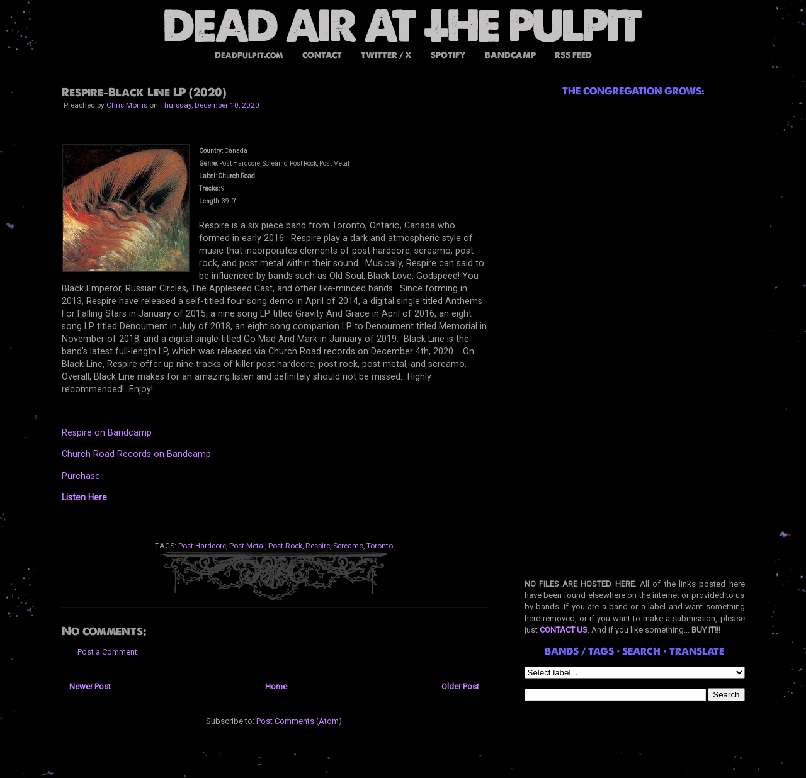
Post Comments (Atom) (299, 721)
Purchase (81, 476)
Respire (317, 545)
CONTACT (322, 55)
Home (276, 686)
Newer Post (90, 686)
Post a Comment (107, 652)
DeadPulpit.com (249, 55)
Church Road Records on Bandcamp (136, 454)
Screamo (348, 545)
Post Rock (285, 545)
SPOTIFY (448, 55)
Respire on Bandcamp (107, 432)
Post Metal (247, 545)
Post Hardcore (202, 545)
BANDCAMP (510, 55)
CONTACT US (563, 629)
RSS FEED (573, 55)
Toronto (379, 545)
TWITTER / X (386, 55)
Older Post (460, 686)
